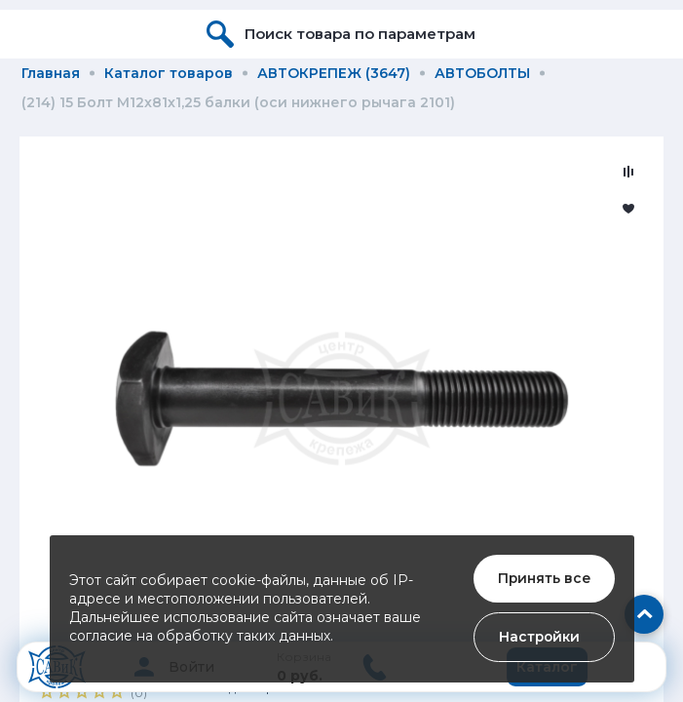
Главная (50, 73)
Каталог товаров (168, 73)
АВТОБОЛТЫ (482, 73)
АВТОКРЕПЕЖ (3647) (333, 73)
